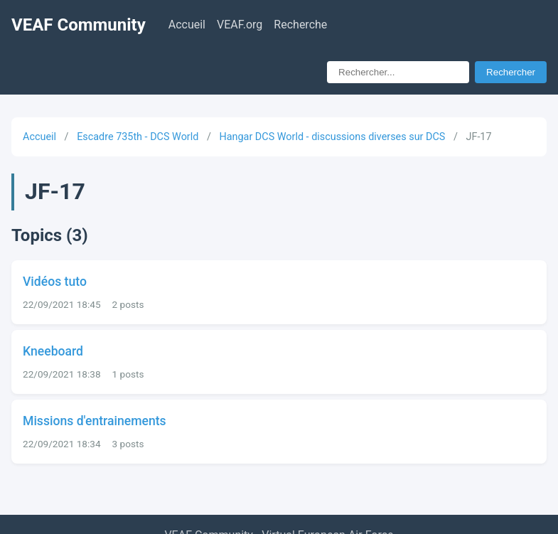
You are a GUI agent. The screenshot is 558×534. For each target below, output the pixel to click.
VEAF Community (78, 25)
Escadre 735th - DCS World (137, 137)
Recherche (300, 24)
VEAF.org (239, 24)
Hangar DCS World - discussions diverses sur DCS (332, 137)
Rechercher (510, 72)
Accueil (186, 24)
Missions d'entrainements (94, 421)
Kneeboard (53, 351)
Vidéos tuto (55, 281)
